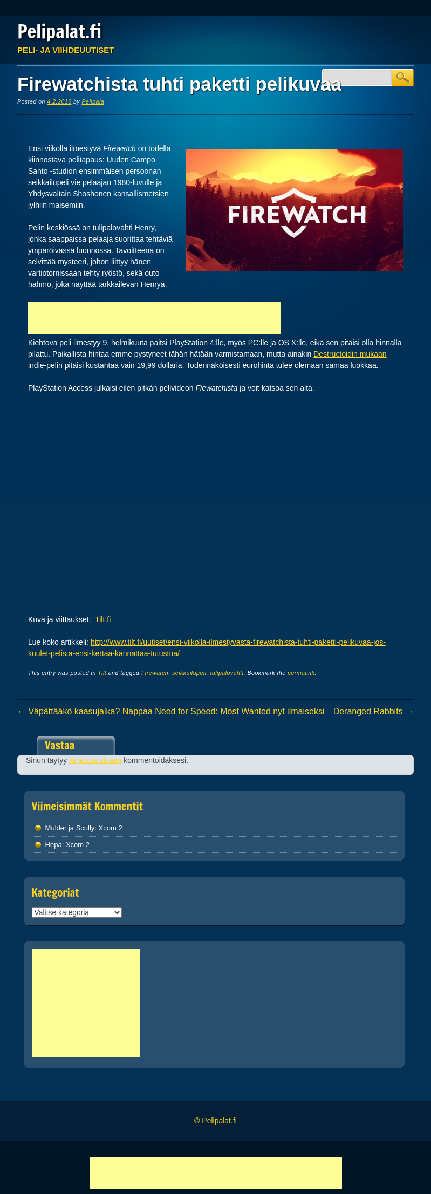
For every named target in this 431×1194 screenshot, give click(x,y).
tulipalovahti (226, 673)
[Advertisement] (154, 318)
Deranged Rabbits (373, 711)
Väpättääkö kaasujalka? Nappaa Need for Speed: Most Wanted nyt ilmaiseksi (171, 711)
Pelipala (93, 101)
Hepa (53, 845)
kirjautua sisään (95, 760)
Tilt (102, 673)
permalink (301, 673)
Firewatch (154, 673)
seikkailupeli (189, 673)
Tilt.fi (103, 619)
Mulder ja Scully (70, 828)
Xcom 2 (110, 828)
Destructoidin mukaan (349, 354)
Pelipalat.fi (59, 31)
